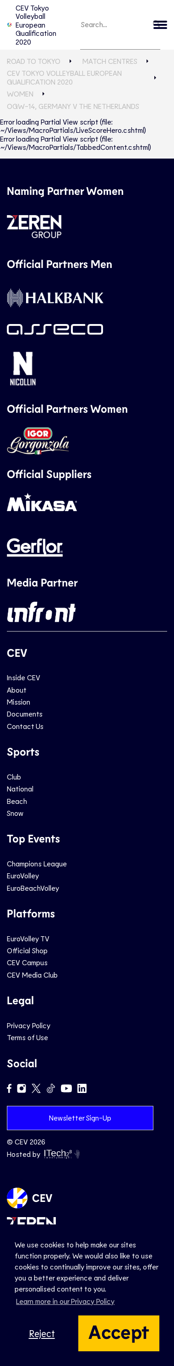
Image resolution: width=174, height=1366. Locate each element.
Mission (18, 701)
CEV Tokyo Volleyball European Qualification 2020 (31, 24)
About (17, 689)
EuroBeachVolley (33, 887)
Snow (15, 812)
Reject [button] (42, 1333)
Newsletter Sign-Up (80, 1117)
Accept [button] (118, 1331)
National (20, 788)
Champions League (37, 863)
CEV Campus (27, 962)
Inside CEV (23, 677)
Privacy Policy (28, 1025)
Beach (17, 801)
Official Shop (27, 950)
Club (14, 776)
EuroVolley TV (28, 938)
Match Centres (109, 61)
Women (20, 93)
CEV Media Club (32, 974)
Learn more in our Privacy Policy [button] (65, 1301)
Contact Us (25, 726)
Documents (25, 713)
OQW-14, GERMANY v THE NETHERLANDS (73, 106)
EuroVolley (23, 875)
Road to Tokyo (33, 61)
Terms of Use (27, 1037)
